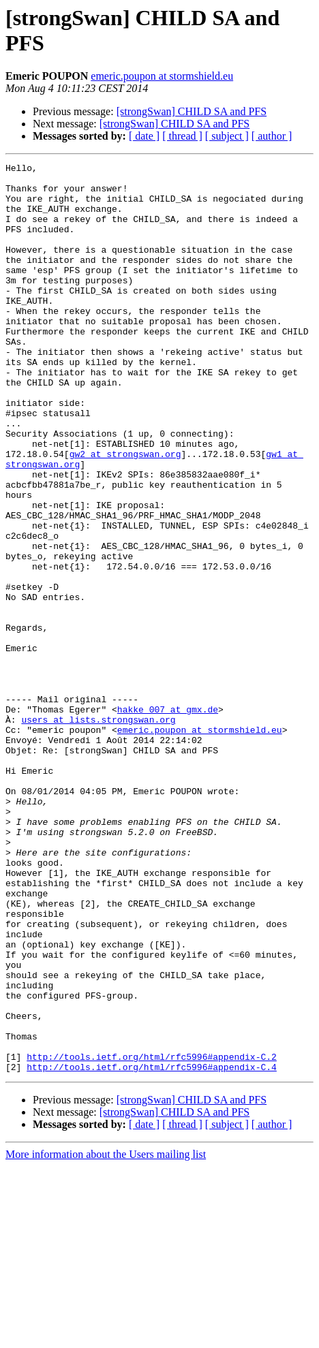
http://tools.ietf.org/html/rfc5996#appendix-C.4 (152, 1248)
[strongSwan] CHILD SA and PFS (192, 111)
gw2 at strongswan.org (125, 513)
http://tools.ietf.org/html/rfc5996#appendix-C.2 (152, 1236)
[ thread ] (182, 136)
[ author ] (272, 136)
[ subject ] (227, 136)
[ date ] (144, 136)
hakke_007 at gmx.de (167, 819)
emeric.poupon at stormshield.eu (162, 76)
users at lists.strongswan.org (98, 832)
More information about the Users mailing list (105, 1336)
